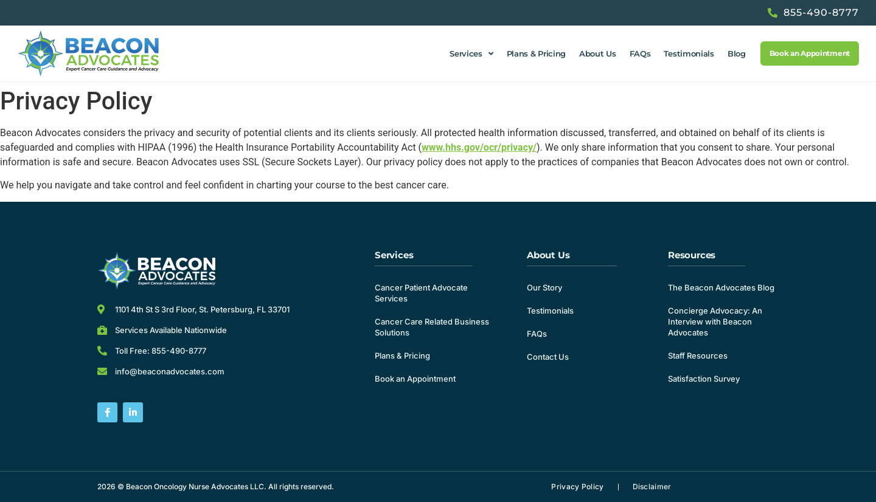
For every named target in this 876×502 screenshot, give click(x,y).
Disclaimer (652, 486)
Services (471, 54)
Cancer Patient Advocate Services (421, 293)
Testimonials (689, 53)
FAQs (640, 53)
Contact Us (548, 357)
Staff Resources (698, 355)
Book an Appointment (415, 378)
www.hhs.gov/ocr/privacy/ (479, 147)
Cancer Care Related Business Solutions (432, 327)
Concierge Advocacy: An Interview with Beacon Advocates (715, 321)
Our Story (544, 287)
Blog (737, 53)
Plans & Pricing (536, 53)
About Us (597, 53)
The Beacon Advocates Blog (721, 287)
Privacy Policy (577, 486)
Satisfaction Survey (704, 378)
